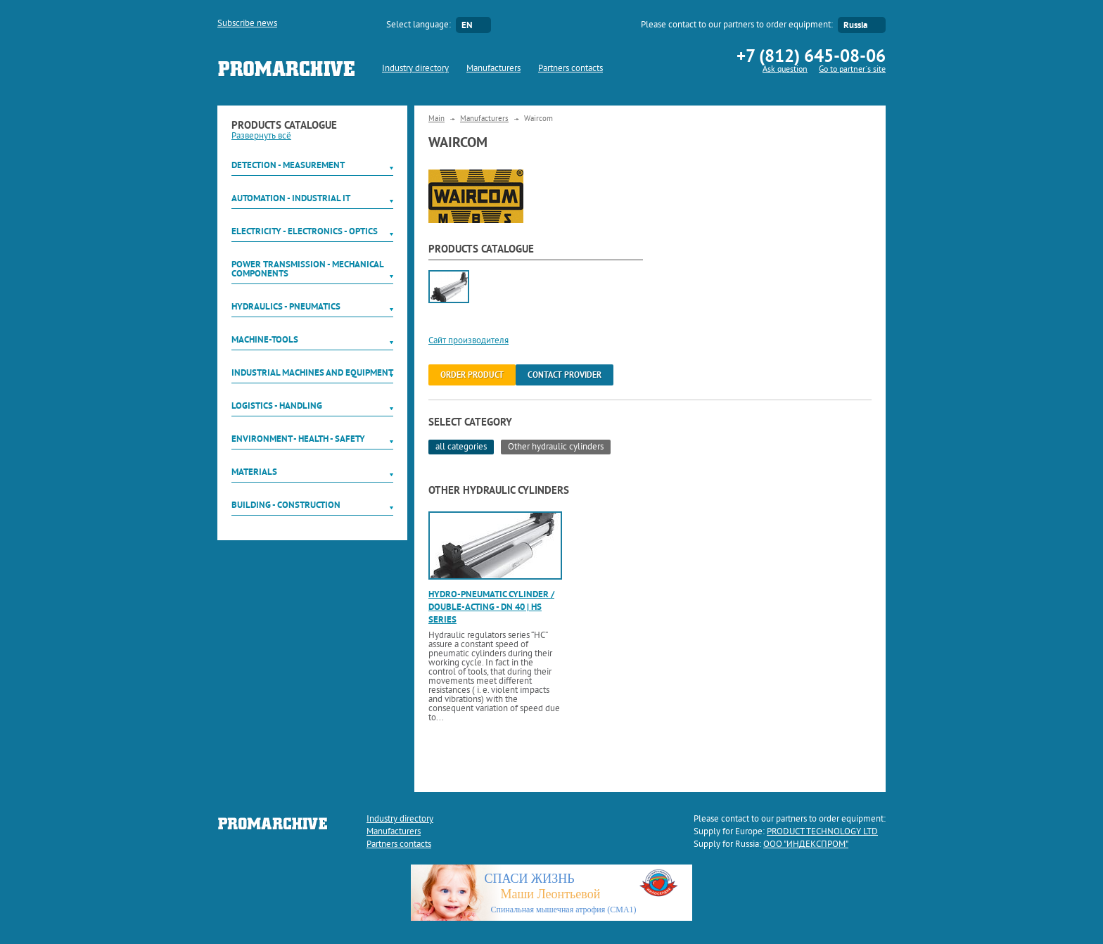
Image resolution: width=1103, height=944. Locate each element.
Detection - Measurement (288, 165)
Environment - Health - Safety (298, 438)
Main (436, 119)
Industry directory (415, 69)
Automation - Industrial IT (290, 198)
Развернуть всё (261, 136)
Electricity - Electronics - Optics (304, 231)
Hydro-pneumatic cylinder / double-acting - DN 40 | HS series (491, 606)
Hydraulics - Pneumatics (285, 306)
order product (472, 375)
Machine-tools (264, 339)
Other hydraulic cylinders (556, 447)
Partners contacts (570, 69)
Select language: (418, 25)
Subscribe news (247, 24)
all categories (461, 447)
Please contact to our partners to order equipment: (737, 25)
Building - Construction (285, 504)
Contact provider (564, 375)
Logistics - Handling (276, 405)
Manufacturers (493, 69)
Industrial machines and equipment (312, 372)
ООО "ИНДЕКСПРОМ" (805, 844)
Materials (254, 471)
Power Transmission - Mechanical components (307, 269)
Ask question (785, 70)
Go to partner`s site (852, 70)
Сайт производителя (468, 341)
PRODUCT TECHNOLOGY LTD (822, 832)
